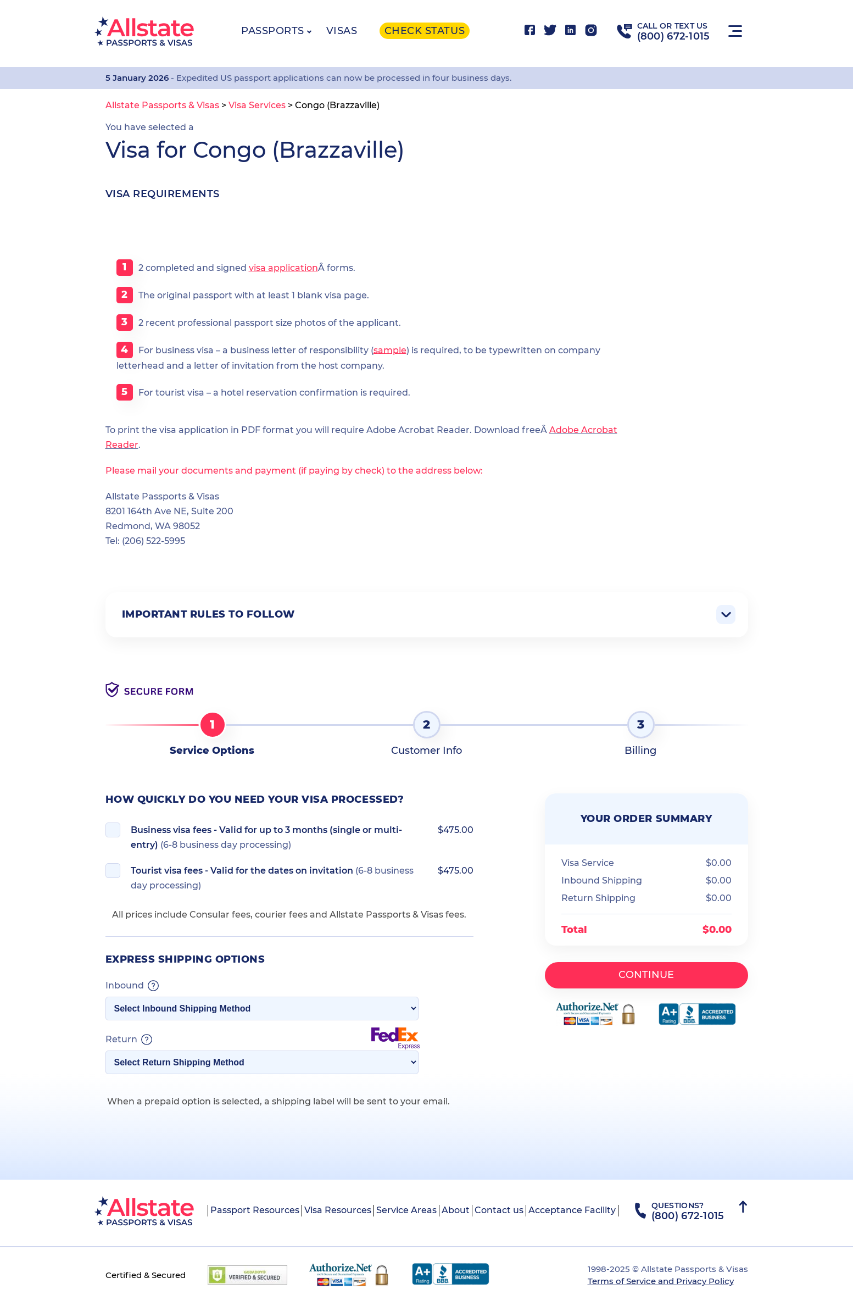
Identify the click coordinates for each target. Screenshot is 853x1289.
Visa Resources (337, 1210)
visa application (283, 267)
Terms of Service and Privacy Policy (661, 1281)
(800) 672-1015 (673, 36)
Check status (424, 31)
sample (389, 350)
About (456, 1210)
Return (262, 1039)
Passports (272, 31)
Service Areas (406, 1210)
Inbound (132, 985)
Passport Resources (254, 1210)
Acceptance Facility (572, 1210)
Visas (342, 31)
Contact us (499, 1210)
